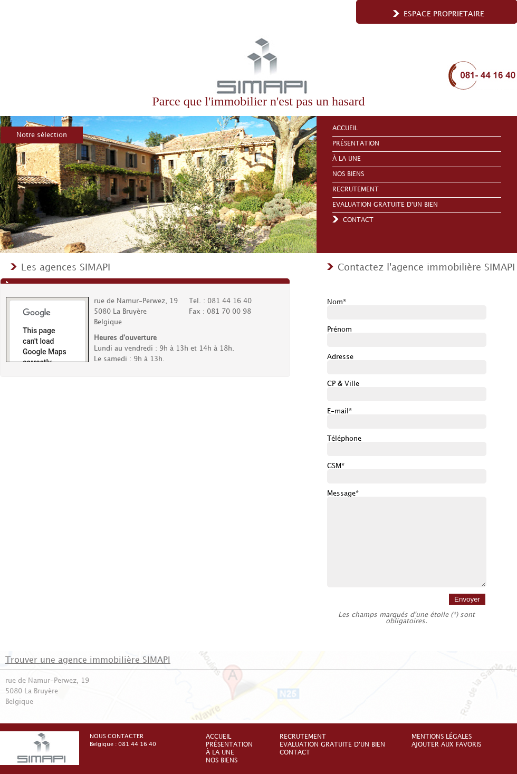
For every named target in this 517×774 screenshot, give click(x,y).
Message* (343, 493)
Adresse (340, 357)
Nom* (336, 302)
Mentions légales (441, 737)
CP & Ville (343, 384)
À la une (346, 159)
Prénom (339, 329)
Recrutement (355, 189)
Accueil (345, 128)
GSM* (335, 466)
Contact (358, 220)
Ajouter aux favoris (446, 745)
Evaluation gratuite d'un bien (385, 205)
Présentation (355, 144)
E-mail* (339, 411)
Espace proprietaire (444, 14)
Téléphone (344, 439)
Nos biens (348, 174)
